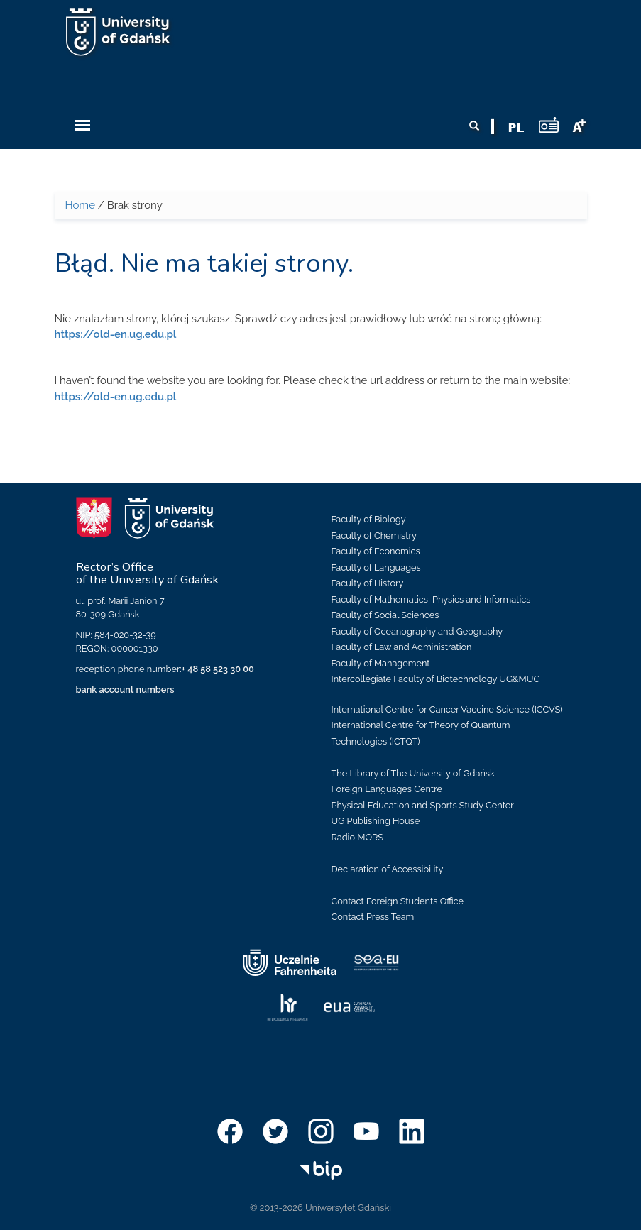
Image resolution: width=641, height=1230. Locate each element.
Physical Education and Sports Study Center (423, 805)
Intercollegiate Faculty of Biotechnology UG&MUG (436, 679)
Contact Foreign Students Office (398, 901)
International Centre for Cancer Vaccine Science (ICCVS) (447, 709)
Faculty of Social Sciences (385, 615)
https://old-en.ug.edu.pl (116, 334)
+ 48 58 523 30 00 (218, 669)
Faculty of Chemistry (374, 535)
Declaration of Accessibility (388, 869)
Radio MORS (358, 837)
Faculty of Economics (376, 551)
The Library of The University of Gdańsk (413, 773)
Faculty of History (368, 583)
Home (80, 205)
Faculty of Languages (376, 567)
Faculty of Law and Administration (402, 647)
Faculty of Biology (369, 519)
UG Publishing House (376, 821)
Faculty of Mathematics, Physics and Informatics (431, 599)
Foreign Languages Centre (387, 789)
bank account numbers (125, 689)
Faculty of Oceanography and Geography (417, 631)
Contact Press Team (373, 916)
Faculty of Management (381, 663)
